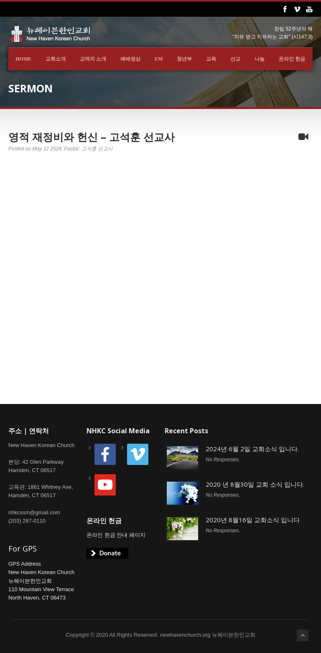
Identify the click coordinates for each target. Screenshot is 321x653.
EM (159, 59)
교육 (211, 59)
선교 (235, 59)
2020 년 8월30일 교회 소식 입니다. (255, 484)
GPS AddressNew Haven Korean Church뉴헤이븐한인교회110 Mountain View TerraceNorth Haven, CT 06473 (41, 581)
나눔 (260, 59)
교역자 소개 (93, 59)
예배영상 (130, 59)
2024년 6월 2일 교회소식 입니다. (252, 449)
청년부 (184, 59)
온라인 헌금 (292, 59)
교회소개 (56, 59)
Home (23, 59)
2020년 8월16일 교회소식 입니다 (253, 520)
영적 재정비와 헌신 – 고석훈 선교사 (91, 137)
